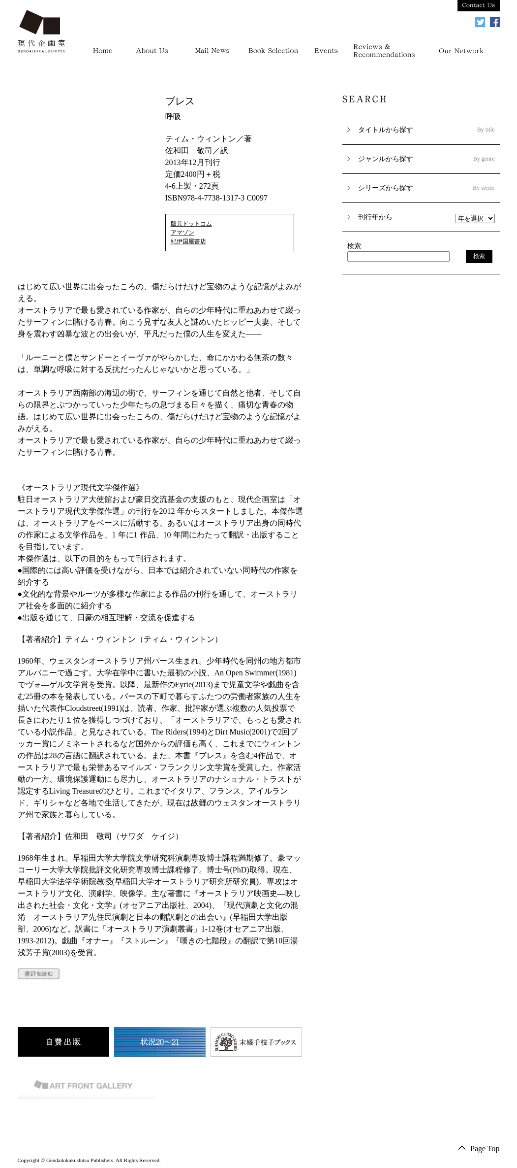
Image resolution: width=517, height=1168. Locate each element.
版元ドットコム (191, 223)
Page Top (484, 1148)
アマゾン (182, 232)
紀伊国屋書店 (188, 241)
